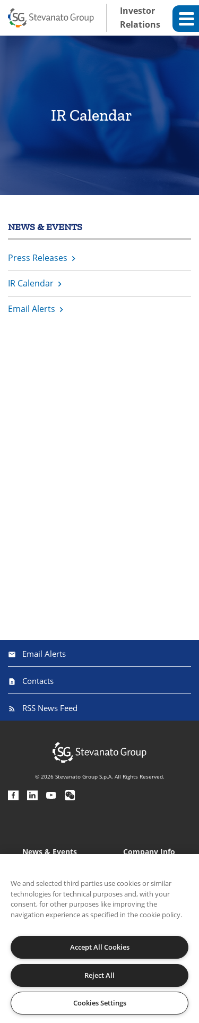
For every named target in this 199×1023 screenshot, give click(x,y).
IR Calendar (31, 283)
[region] (99, 938)
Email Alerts (31, 309)
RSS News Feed (49, 708)
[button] (185, 18)
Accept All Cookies (99, 947)
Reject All (99, 975)
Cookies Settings (99, 1003)
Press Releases (37, 258)
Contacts (38, 680)
